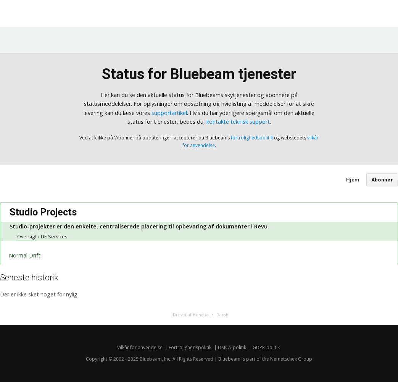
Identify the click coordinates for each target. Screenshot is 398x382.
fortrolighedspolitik (252, 137)
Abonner (382, 180)
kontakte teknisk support (238, 121)
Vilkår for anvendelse (140, 347)
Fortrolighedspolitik (190, 347)
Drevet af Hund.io (191, 314)
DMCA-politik (232, 347)
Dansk (222, 314)
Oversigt (26, 236)
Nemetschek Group (291, 359)
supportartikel (169, 113)
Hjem (352, 179)
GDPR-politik (266, 347)
